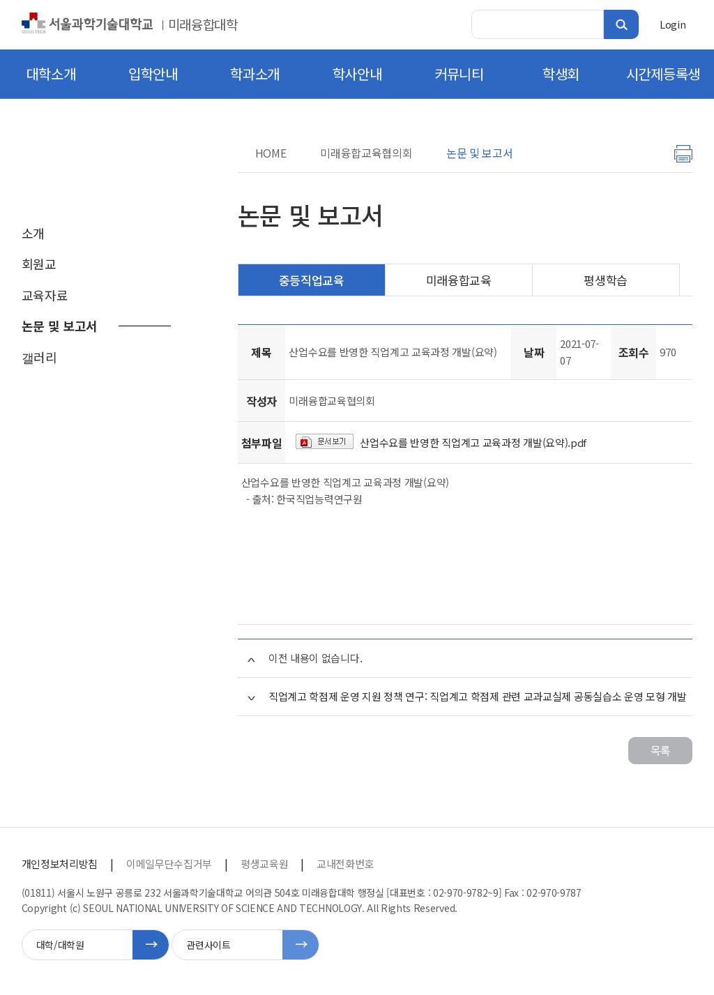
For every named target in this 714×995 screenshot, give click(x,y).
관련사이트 (208, 945)
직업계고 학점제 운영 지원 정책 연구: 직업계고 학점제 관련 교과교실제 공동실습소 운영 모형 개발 (477, 696)
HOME (271, 152)
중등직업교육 (311, 280)
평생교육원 (264, 863)
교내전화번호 (345, 863)
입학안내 (153, 73)
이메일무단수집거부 (169, 863)
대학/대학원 (60, 945)
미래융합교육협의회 (366, 152)
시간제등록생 (663, 73)
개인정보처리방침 (60, 863)
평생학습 (606, 280)
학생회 (560, 73)
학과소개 (255, 73)
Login (672, 24)
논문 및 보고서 (479, 152)
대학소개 (51, 73)
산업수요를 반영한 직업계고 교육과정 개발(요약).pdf (473, 442)
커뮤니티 (459, 73)
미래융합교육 (459, 280)
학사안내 (357, 73)
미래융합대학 (203, 24)
